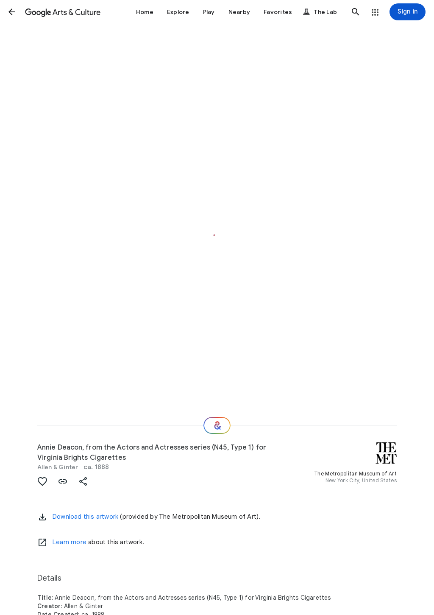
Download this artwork (85, 516)
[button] (12, 12)
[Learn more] (42, 542)
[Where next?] (217, 425)
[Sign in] (407, 11)
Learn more (69, 542)
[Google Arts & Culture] (63, 12)
